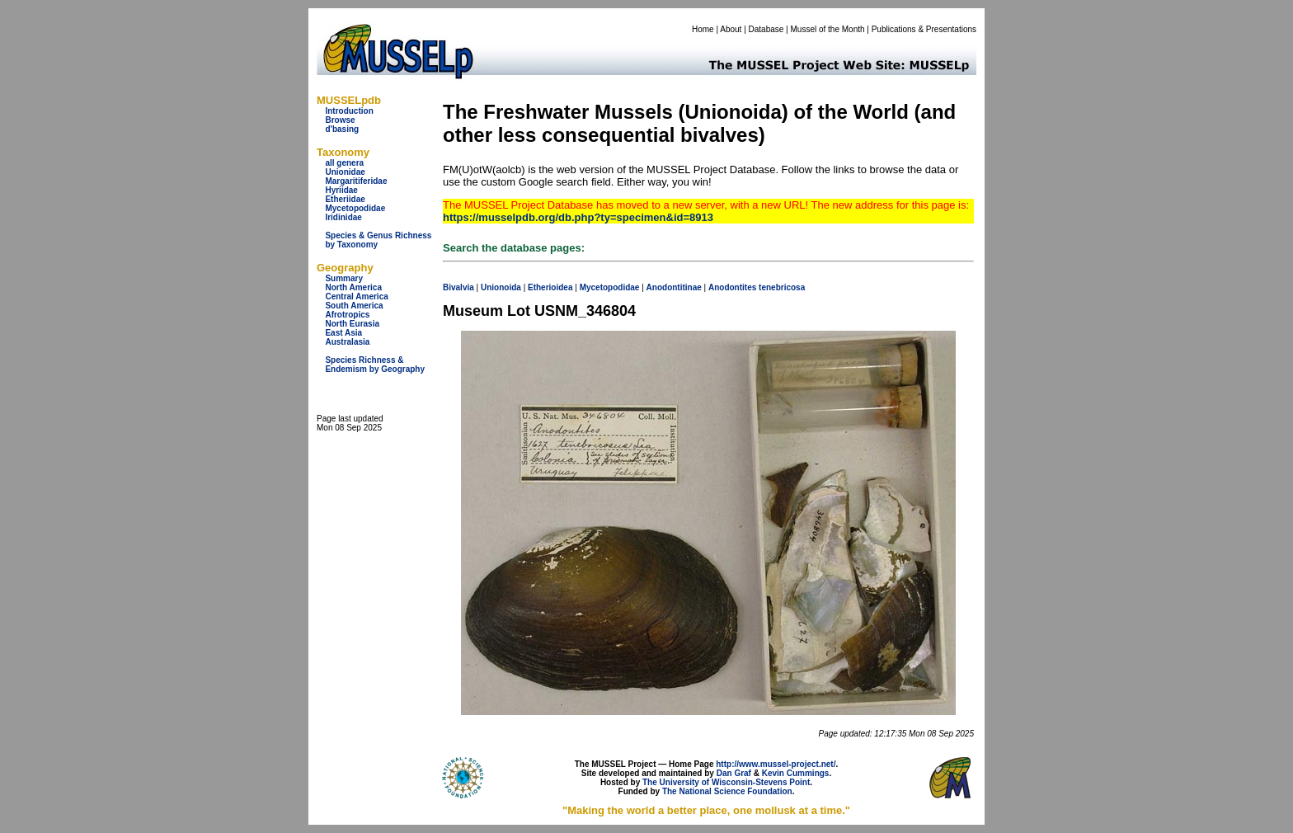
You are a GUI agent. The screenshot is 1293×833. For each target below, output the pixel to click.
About (730, 29)
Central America (356, 296)
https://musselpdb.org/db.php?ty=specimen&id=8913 (578, 217)
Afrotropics (347, 314)
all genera (344, 162)
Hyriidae (341, 190)
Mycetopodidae (355, 208)
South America (354, 305)
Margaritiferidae (356, 181)
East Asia (343, 332)
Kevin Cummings (796, 773)
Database (766, 29)
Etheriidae (344, 199)
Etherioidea (550, 287)
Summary (344, 278)
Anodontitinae (674, 287)
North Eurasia (352, 323)
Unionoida (501, 287)
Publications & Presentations (924, 29)
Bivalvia (458, 287)
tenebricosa (782, 287)
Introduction (349, 110)
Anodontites (732, 287)
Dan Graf (734, 773)
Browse (340, 120)
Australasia (347, 341)
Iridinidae (343, 217)
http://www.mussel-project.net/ (775, 764)
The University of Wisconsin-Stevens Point (726, 782)
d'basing (342, 129)
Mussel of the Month (828, 29)
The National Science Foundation (727, 791)
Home (703, 29)
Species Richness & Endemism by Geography (375, 364)
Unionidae (344, 171)
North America (353, 287)
